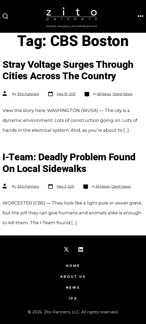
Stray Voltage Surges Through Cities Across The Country (68, 71)
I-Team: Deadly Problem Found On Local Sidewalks (69, 163)
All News (104, 94)
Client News (122, 94)
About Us (73, 277)
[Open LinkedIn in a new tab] (80, 249)
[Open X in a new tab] (66, 249)
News (73, 287)
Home (73, 266)
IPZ (73, 298)
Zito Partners (28, 94)
